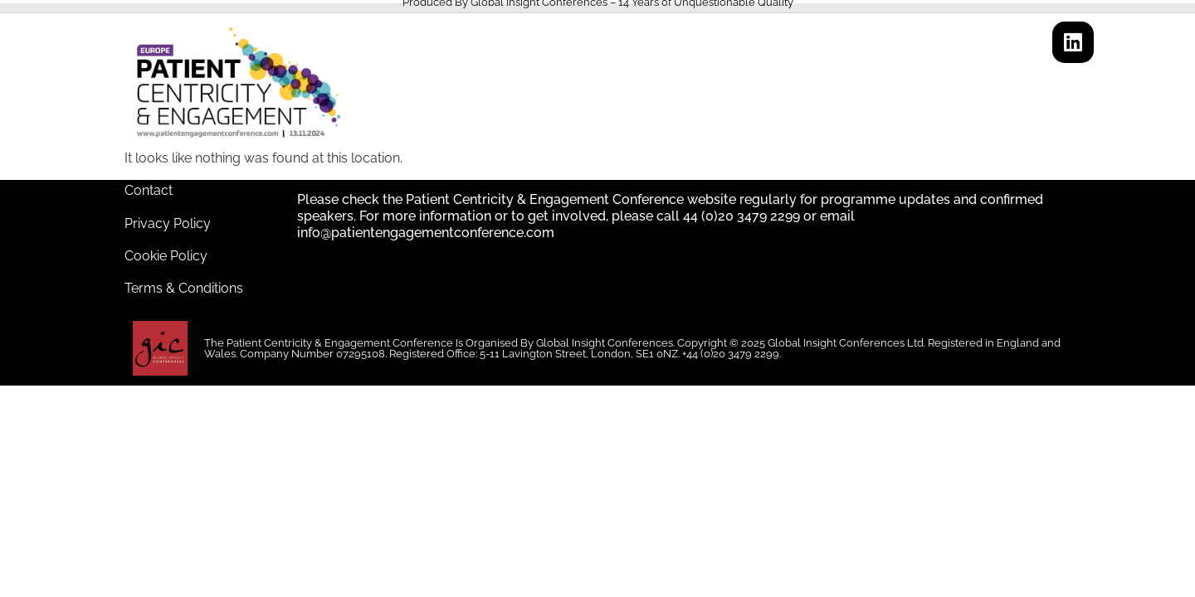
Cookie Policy (165, 256)
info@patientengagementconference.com (425, 232)
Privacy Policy (167, 223)
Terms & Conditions (183, 288)
